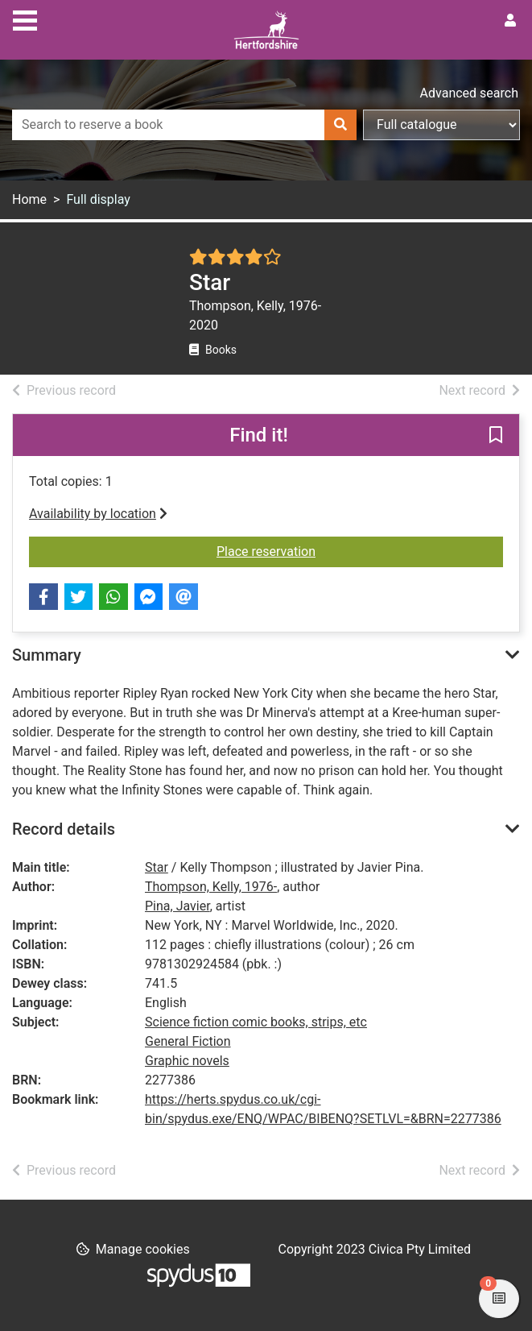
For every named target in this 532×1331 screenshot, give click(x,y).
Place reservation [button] (287, 550)
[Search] (340, 125)
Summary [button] (46, 655)
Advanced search (469, 93)
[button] (496, 435)
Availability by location (98, 513)
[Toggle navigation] (25, 18)
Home (29, 199)
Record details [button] (63, 829)
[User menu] (510, 20)
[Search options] (441, 125)
